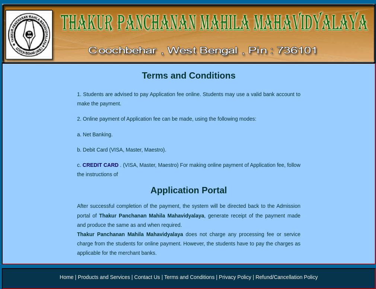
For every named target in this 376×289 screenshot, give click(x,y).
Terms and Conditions (190, 277)
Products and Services (104, 277)
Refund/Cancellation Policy (286, 277)
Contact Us (147, 277)
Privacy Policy (234, 277)
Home (67, 277)
